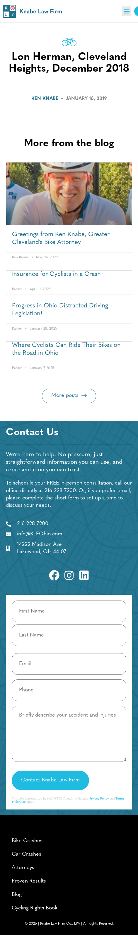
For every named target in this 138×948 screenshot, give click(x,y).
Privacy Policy (99, 798)
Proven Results (29, 881)
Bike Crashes (27, 841)
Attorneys (23, 868)
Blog (17, 894)
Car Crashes (26, 854)
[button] (126, 11)
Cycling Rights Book (34, 908)
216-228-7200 (60, 491)
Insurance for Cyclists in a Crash (56, 274)
